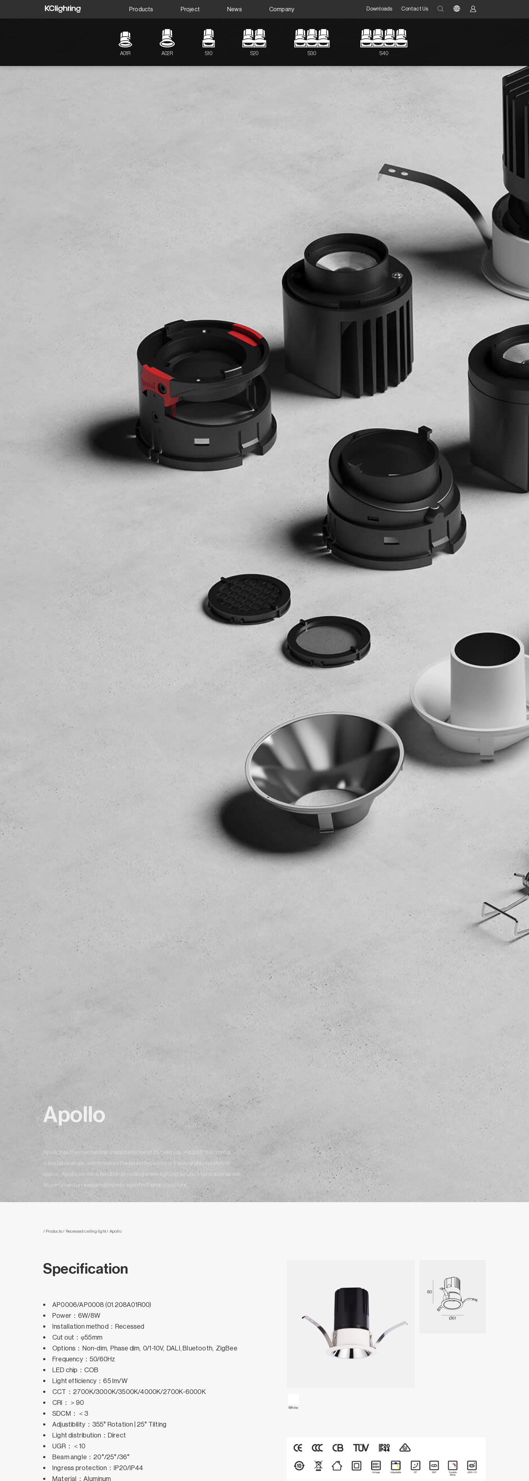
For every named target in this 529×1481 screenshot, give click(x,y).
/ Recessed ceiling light (84, 1234)
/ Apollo (114, 1234)
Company (281, 9)
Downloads (379, 9)
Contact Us (414, 9)
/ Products (52, 1234)
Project (190, 9)
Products (141, 9)
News (234, 9)
